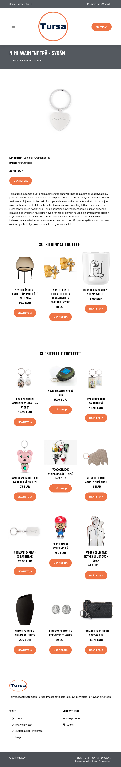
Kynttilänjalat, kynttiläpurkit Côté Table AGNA (25, 294)
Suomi (93, 4)
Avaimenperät (42, 157)
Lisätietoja (21, 180)
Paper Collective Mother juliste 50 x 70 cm (96, 556)
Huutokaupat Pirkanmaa (29, 730)
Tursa (18, 718)
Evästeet (105, 757)
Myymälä (101, 26)
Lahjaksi (28, 157)
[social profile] (31, 4)
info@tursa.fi (104, 4)
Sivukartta (104, 761)
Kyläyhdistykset (23, 724)
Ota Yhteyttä (92, 757)
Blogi (18, 737)
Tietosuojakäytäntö (86, 761)
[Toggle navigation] (13, 26)
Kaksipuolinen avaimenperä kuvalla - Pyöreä (24, 403)
